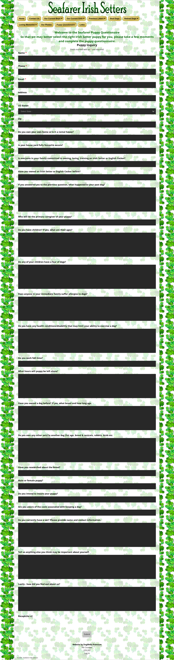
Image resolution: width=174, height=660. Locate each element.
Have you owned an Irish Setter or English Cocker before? (49, 171)
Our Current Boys (53, 18)
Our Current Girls (76, 18)
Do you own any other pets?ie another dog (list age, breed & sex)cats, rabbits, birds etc (65, 435)
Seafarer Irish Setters (30, 658)
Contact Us (34, 19)
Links (82, 25)
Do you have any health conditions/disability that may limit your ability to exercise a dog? (67, 325)
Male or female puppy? (30, 480)
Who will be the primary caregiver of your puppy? (45, 216)
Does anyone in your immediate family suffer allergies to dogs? (52, 293)
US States (23, 105)
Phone (22, 66)
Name (22, 52)
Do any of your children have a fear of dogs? (42, 261)
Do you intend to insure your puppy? (38, 493)
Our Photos (46, 25)
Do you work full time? (30, 358)
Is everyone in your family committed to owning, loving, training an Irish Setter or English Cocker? (71, 158)
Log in (87, 653)
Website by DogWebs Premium (87, 644)
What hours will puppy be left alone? (38, 371)
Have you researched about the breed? (39, 467)
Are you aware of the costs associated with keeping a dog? (50, 506)
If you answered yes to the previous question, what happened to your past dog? (61, 184)
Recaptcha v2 (25, 616)
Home (21, 19)
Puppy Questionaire (66, 25)
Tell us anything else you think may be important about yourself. (53, 552)
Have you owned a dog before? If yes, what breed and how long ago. (55, 403)
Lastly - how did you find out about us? (39, 584)
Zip (19, 118)
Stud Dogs (115, 19)
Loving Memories (28, 25)
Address (22, 92)
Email (22, 79)
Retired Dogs (131, 18)
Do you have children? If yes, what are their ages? (45, 229)
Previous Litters (97, 18)
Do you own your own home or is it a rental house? (46, 131)
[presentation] (87, 623)
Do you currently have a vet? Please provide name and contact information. (59, 520)
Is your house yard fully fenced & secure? (40, 145)
